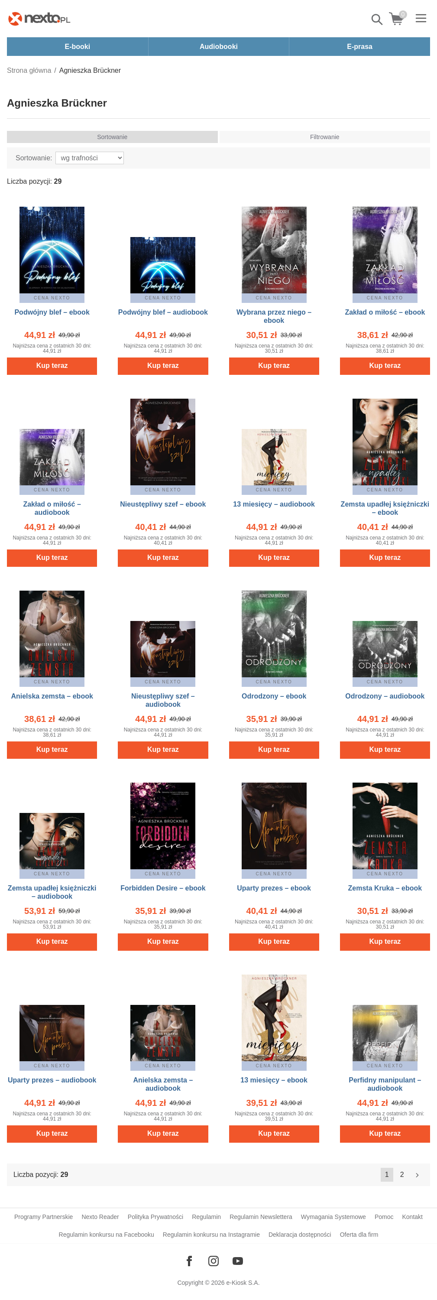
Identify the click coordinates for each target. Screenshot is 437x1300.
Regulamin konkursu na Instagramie (211, 1234)
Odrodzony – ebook (274, 696)
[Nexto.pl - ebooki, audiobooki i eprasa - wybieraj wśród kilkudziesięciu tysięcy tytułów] (39, 18)
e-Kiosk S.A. (243, 1282)
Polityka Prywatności (155, 1216)
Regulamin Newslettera (261, 1216)
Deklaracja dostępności (300, 1234)
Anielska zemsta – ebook (52, 696)
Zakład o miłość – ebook (385, 312)
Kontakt (412, 1216)
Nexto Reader (100, 1216)
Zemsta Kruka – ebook (385, 888)
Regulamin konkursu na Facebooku (106, 1234)
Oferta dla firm (359, 1234)
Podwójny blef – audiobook (163, 312)
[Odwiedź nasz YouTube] (238, 1261)
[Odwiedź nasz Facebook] (189, 1261)
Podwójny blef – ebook (51, 312)
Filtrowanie (325, 136)
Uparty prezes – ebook (274, 888)
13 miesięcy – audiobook (274, 504)
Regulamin (206, 1216)
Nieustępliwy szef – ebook (163, 504)
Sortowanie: (34, 158)
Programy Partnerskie (43, 1216)
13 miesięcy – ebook (274, 1080)
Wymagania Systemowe (333, 1216)
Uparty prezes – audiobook (52, 1080)
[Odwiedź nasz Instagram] (213, 1261)
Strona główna (29, 70)
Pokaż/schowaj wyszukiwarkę (377, 19)
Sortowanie (112, 136)
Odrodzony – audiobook (384, 696)
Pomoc (384, 1216)
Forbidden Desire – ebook (162, 888)
